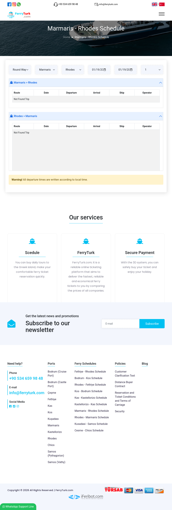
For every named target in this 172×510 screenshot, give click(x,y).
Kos (50, 412)
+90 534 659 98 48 (26, 378)
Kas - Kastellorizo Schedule (91, 397)
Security (119, 411)
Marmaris (53, 425)
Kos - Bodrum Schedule (88, 391)
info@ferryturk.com (26, 392)
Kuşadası (53, 418)
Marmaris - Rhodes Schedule (92, 410)
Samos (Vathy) (56, 462)
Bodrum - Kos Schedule (88, 378)
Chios (51, 445)
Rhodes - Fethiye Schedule (90, 384)
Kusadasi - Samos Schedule (91, 424)
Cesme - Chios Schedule (89, 430)
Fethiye (52, 399)
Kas (50, 405)
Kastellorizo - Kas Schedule (91, 404)
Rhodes (52, 438)
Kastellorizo (55, 432)
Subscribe (152, 323)
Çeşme (52, 392)
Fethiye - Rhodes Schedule (90, 371)
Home (66, 37)
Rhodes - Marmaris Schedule (92, 417)
